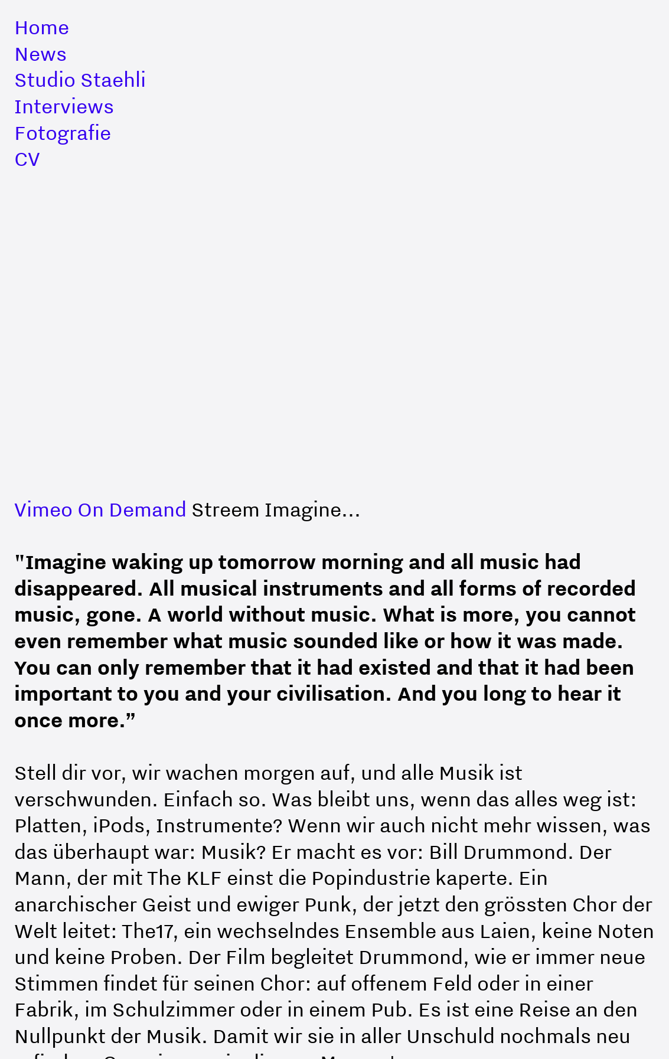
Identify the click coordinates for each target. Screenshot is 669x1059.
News (40, 53)
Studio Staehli (80, 79)
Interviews (64, 106)
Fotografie (62, 132)
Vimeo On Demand (100, 509)
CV (27, 158)
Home (41, 27)
